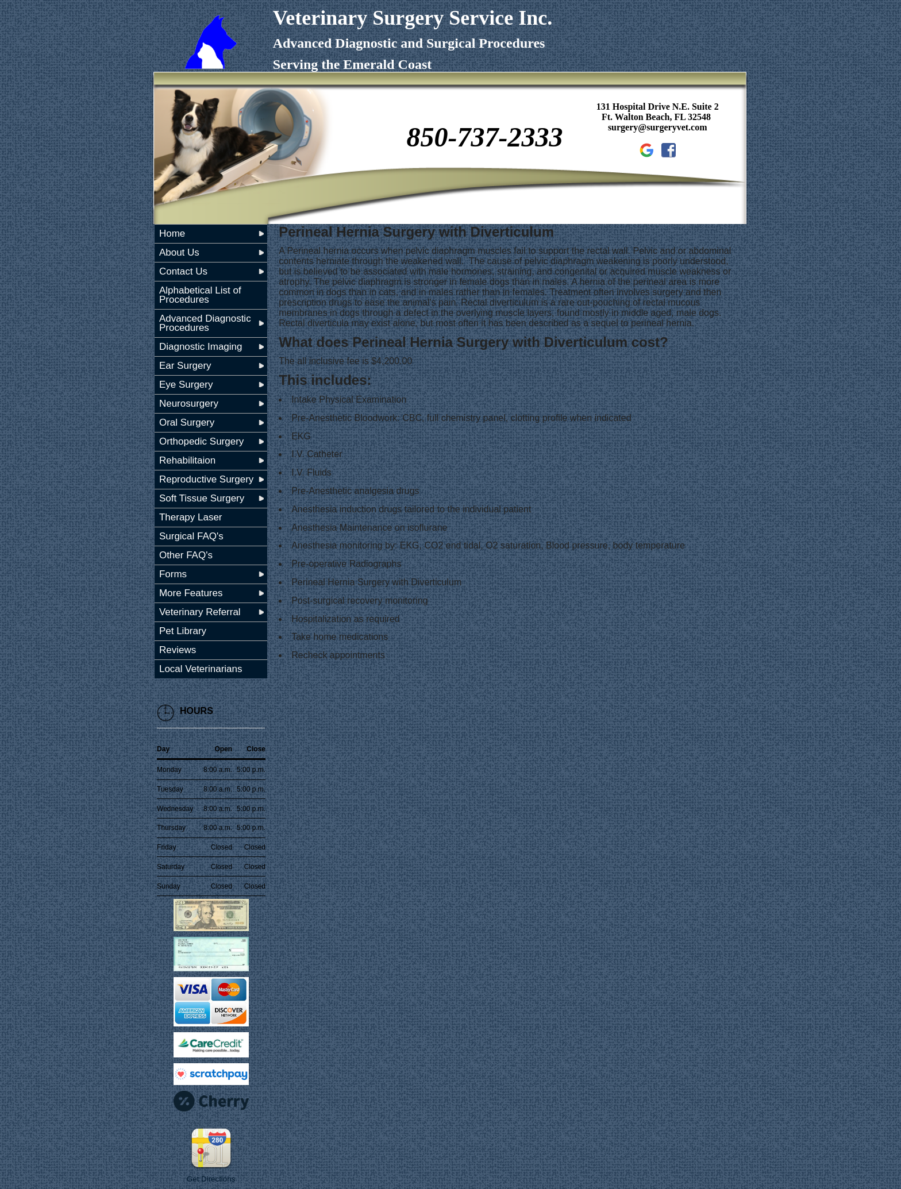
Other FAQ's (186, 555)
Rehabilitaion (187, 460)
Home (172, 233)
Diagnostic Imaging (200, 346)
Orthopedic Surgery (201, 441)
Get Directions (211, 1179)
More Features (191, 593)
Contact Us (183, 271)
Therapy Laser (190, 517)
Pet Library (182, 631)
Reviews (177, 649)
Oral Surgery (186, 422)
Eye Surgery (186, 384)
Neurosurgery (188, 403)
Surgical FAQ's (191, 536)
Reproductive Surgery (206, 479)
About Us (179, 252)
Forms (173, 574)
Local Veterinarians (200, 668)
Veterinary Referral (200, 612)
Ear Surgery (185, 365)
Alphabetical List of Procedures (200, 295)
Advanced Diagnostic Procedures (205, 323)
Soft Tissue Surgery (201, 498)
